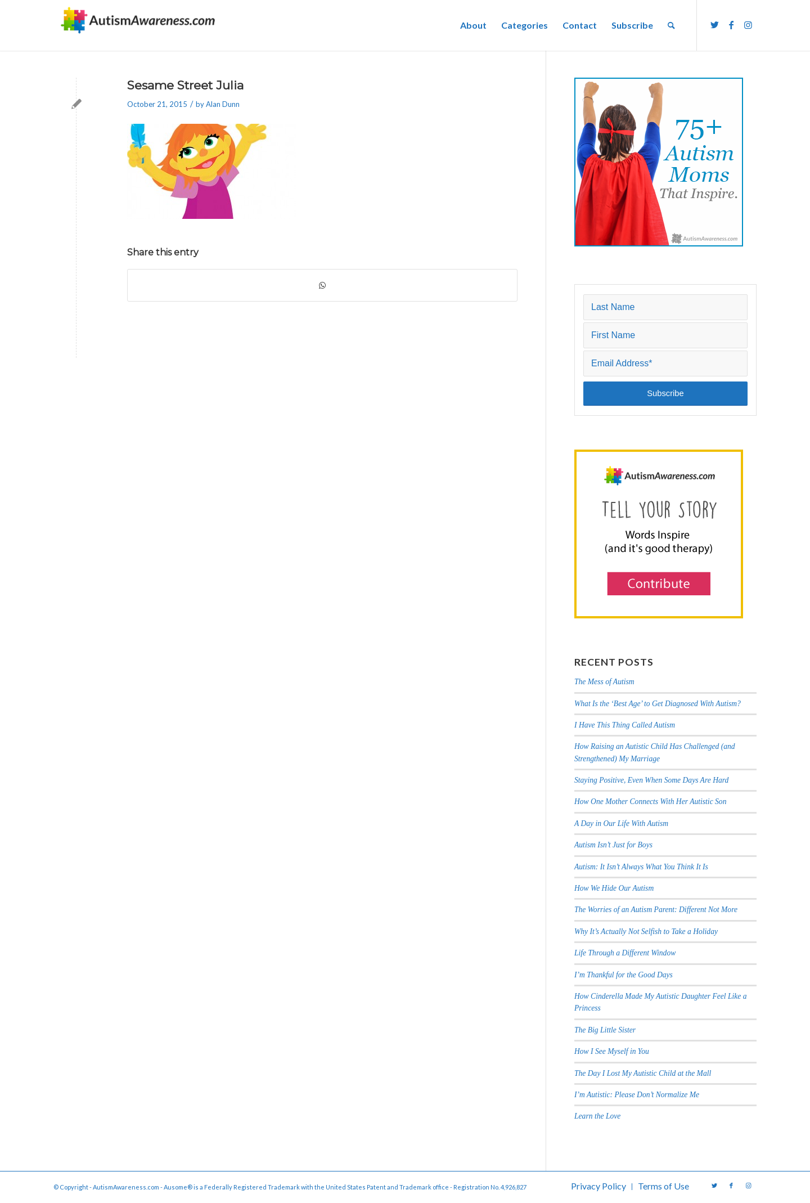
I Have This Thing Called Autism (624, 725)
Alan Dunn (223, 104)
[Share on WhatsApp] (322, 285)
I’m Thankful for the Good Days (623, 975)
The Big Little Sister (605, 1030)
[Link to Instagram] (748, 24)
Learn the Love (597, 1116)
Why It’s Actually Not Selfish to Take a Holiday (646, 931)
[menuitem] (473, 25)
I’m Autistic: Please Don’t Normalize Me (636, 1094)
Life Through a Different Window (625, 953)
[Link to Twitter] (714, 24)
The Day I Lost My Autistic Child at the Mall (642, 1073)
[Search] (671, 25)
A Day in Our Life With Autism (621, 823)
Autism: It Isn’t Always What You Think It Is (642, 867)
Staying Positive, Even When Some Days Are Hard (651, 780)
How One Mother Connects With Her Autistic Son (650, 801)
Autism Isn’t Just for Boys (613, 845)
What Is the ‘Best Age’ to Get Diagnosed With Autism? (657, 703)
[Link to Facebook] (731, 24)
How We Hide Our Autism (614, 888)
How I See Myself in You (611, 1051)
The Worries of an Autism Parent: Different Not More (655, 909)
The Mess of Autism (604, 681)
